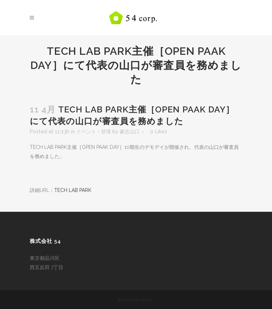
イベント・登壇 (93, 131)
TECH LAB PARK (72, 190)
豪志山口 (130, 131)
